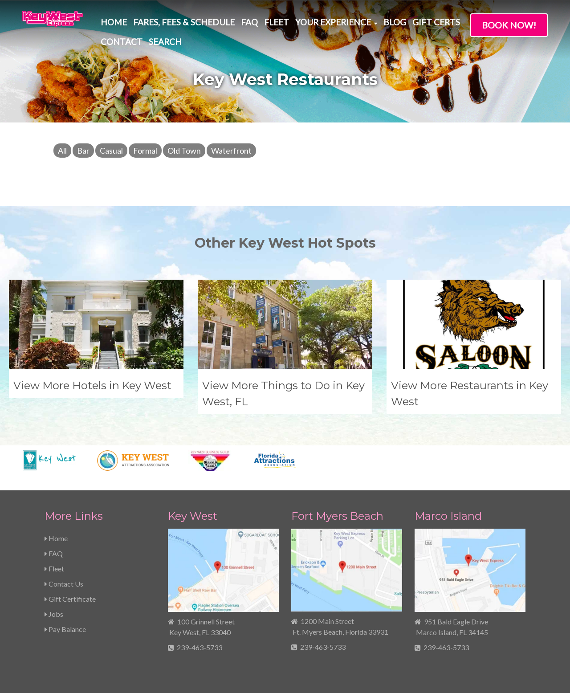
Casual (111, 150)
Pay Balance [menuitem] (65, 629)
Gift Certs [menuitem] (436, 22)
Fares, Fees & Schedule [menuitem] (184, 22)
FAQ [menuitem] (249, 22)
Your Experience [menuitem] (333, 22)
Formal (145, 150)
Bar (83, 150)
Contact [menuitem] (121, 42)
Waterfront (231, 150)
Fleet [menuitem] (276, 22)
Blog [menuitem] (394, 22)
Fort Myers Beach (337, 516)
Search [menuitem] (165, 42)
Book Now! (509, 25)
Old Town (184, 150)
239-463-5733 (199, 647)
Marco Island (448, 516)
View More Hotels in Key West (92, 385)
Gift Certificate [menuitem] (70, 599)
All (62, 150)
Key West (192, 516)
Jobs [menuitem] (54, 614)
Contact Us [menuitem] (64, 583)
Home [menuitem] (114, 22)
